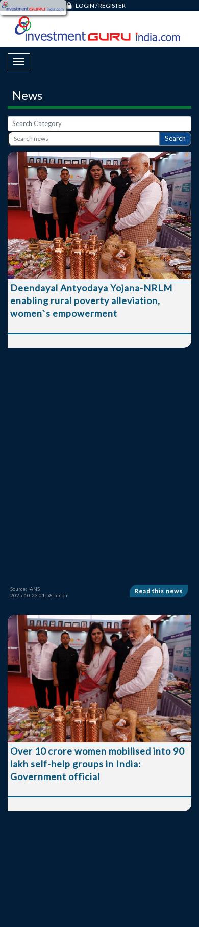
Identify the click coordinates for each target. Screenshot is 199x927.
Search (175, 138)
